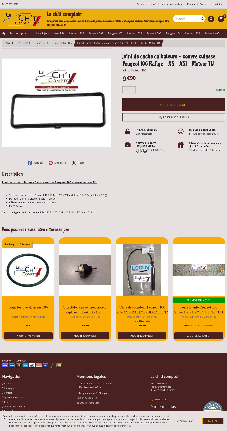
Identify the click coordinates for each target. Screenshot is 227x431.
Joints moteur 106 (63, 43)
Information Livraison (14, 406)
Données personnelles (87, 402)
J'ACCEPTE (213, 420)
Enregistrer (58, 163)
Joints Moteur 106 (134, 70)
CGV (5, 402)
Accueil (9, 43)
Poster (78, 163)
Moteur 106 (42, 43)
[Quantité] (129, 89)
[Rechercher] (202, 18)
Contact (204, 4)
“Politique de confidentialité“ (75, 425)
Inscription (217, 4)
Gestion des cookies (86, 397)
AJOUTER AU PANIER (173, 105)
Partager (35, 163)
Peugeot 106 (24, 43)
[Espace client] (211, 19)
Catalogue (8, 388)
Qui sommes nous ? (13, 397)
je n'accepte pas (185, 420)
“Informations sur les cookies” (30, 425)
